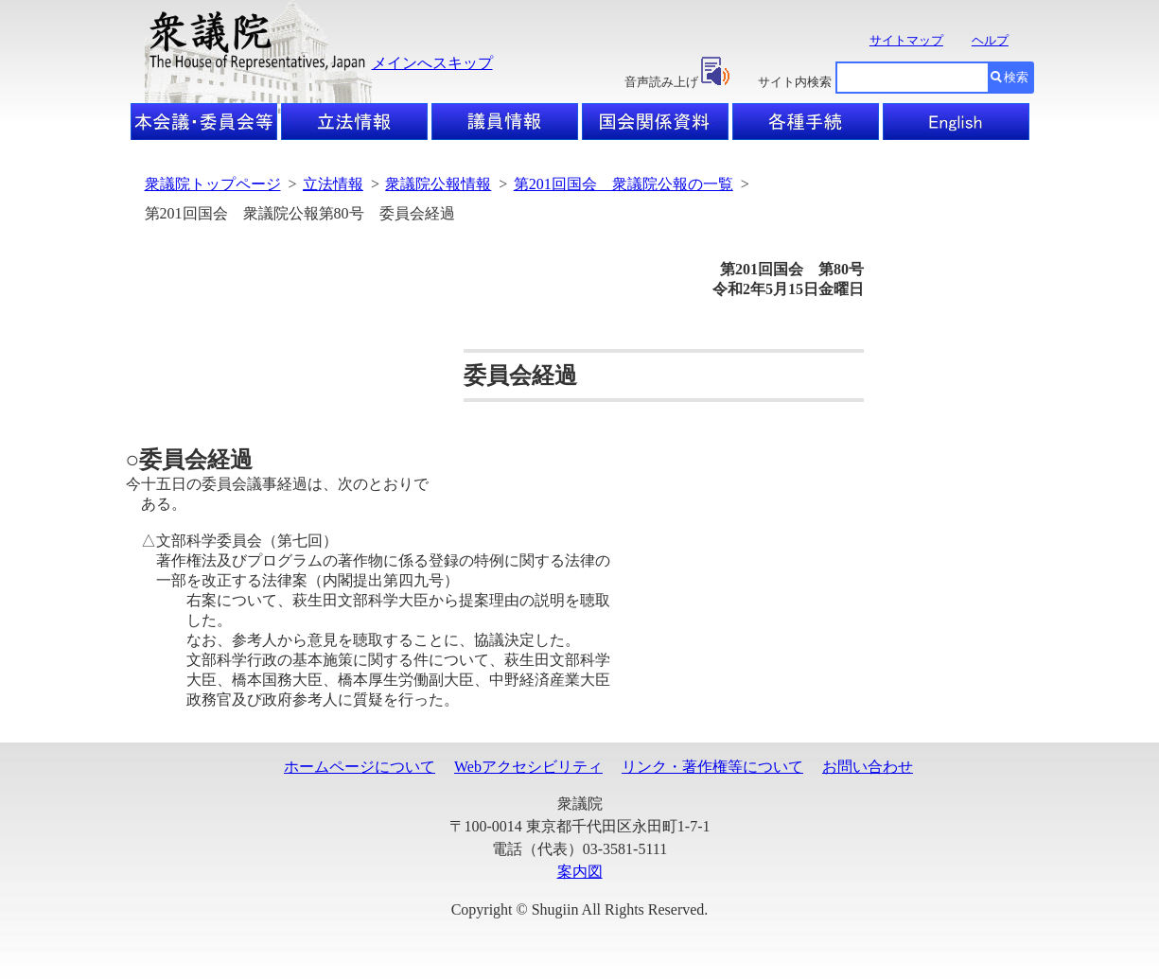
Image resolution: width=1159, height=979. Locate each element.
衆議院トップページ (213, 184)
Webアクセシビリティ (528, 767)
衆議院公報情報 (438, 184)
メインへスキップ (432, 63)
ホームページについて (359, 767)
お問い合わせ (867, 767)
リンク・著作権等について (712, 767)
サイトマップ (906, 40)
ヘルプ (990, 40)
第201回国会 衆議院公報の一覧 (623, 184)
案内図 (580, 872)
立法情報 (333, 184)
